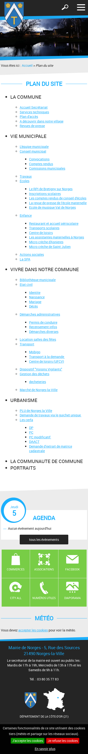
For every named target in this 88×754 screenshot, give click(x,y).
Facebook (72, 569)
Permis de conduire (43, 322)
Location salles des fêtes (38, 339)
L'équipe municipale (34, 146)
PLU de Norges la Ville (36, 410)
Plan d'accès (29, 116)
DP (31, 427)
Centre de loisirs (41, 232)
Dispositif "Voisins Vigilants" (41, 369)
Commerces (15, 569)
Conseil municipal (33, 151)
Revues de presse (32, 125)
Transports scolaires (44, 228)
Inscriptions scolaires (45, 193)
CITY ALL (15, 598)
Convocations (39, 159)
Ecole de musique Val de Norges (52, 207)
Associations (44, 569)
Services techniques (34, 112)
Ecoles (24, 181)
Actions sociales (32, 254)
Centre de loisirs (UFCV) (46, 361)
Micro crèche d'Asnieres (46, 242)
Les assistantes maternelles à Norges (56, 237)
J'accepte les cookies (27, 740)
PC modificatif (40, 437)
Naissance (37, 297)
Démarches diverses (43, 331)
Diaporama (72, 598)
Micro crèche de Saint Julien (50, 246)
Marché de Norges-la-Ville (38, 390)
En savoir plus (45, 748)
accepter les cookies (33, 630)
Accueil (27, 65)
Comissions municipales (47, 168)
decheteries (37, 381)
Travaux (26, 176)
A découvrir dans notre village (41, 121)
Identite (34, 292)
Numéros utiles (44, 598)
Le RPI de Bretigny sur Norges (51, 189)
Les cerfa (26, 420)
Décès (33, 306)
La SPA (25, 259)
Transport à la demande (47, 356)
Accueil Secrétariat (34, 107)
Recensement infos (43, 327)
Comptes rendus (41, 164)
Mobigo (34, 352)
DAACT (34, 441)
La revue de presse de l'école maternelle (58, 203)
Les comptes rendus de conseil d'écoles (57, 198)
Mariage (35, 302)
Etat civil (26, 284)
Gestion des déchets (34, 374)
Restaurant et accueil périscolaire (53, 223)
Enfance (26, 215)
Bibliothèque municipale (38, 280)
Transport (27, 344)
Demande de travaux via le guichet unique (50, 415)
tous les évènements (44, 539)
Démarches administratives (40, 314)
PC (31, 432)
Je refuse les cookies (63, 740)
